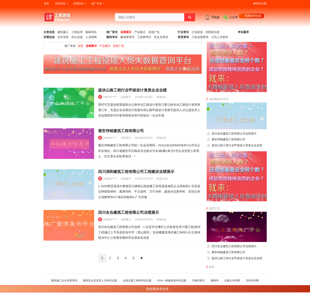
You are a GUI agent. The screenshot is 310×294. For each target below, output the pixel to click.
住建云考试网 (232, 280)
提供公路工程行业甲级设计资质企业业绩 (132, 90)
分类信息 (60, 3)
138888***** (110, 178)
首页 (46, 3)
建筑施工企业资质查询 (64, 280)
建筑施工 (63, 32)
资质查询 (183, 37)
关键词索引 (198, 280)
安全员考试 (161, 37)
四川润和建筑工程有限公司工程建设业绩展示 (136, 172)
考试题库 (243, 32)
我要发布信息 (253, 15)
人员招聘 (91, 37)
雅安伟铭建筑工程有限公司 (121, 131)
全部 (80, 45)
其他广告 (154, 32)
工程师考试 (144, 37)
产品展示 (140, 32)
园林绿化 (91, 32)
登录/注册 (260, 3)
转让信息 (77, 37)
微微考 (214, 280)
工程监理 (77, 32)
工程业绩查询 (200, 37)
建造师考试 (127, 37)
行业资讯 (183, 32)
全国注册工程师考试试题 (137, 280)
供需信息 (78, 3)
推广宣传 (97, 3)
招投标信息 (213, 32)
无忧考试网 (252, 280)
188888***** (110, 137)
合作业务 (63, 37)
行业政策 (197, 32)
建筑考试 (112, 37)
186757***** (110, 96)
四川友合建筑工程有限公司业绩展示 (128, 212)
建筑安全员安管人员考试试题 (100, 280)
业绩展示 (126, 32)
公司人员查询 (219, 37)
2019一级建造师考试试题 (171, 280)
